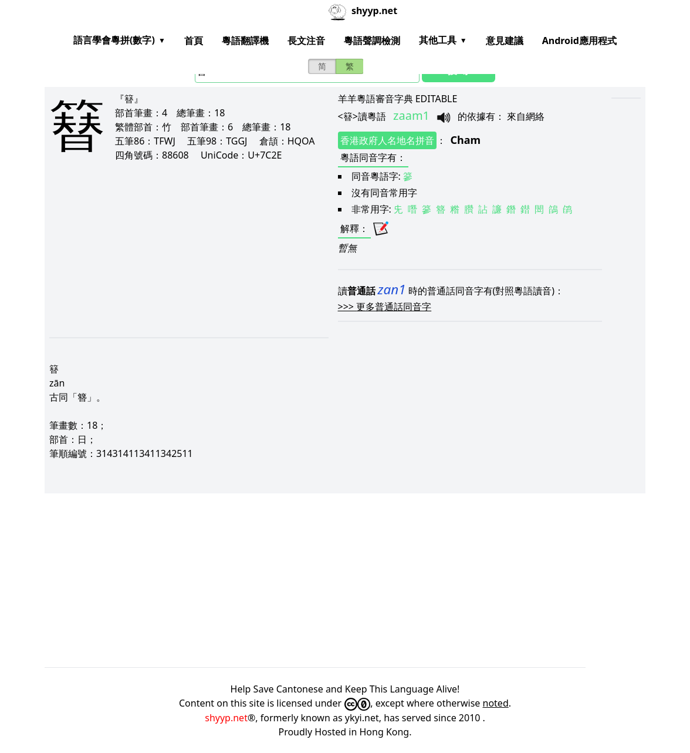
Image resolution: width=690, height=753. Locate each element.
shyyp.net (226, 717)
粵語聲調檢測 (372, 40)
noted (496, 703)
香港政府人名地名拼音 (387, 140)
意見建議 (504, 40)
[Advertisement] (174, 249)
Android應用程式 (579, 40)
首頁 (193, 40)
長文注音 (306, 40)
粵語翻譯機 (245, 40)
